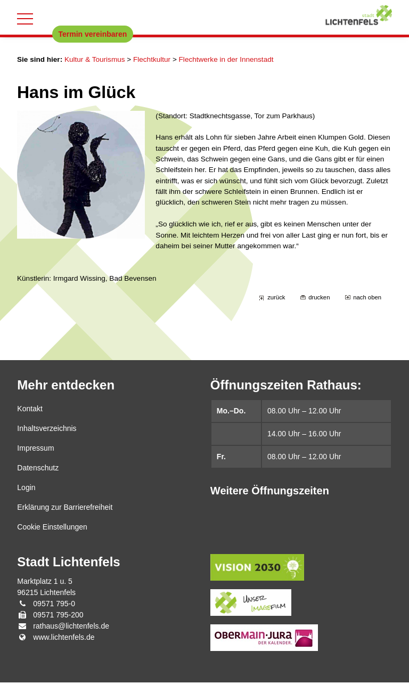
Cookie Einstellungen (52, 544)
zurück (274, 314)
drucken (318, 314)
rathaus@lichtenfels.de (71, 643)
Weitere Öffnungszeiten (269, 508)
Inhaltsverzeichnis (46, 446)
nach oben (367, 314)
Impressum (35, 465)
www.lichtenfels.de (63, 654)
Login (26, 505)
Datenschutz (38, 485)
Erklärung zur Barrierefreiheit (64, 524)
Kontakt (29, 426)
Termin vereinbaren (93, 34)
